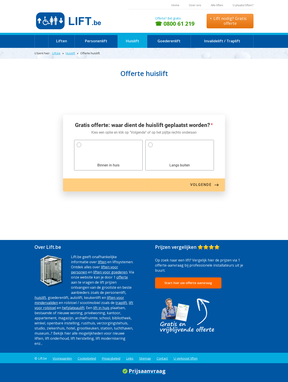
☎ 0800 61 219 (174, 23)
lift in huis (101, 307)
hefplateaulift (73, 307)
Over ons (195, 5)
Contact (162, 358)
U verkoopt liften (186, 358)
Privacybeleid (111, 358)
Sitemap (145, 358)
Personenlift (96, 40)
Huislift (132, 40)
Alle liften (217, 5)
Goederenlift (168, 40)
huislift (40, 297)
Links (129, 358)
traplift (121, 302)
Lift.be (56, 53)
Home (175, 5)
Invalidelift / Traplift (222, 40)
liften (102, 261)
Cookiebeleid (87, 358)
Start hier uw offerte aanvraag (188, 283)
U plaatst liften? (243, 5)
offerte (122, 277)
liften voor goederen (110, 272)
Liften (61, 40)
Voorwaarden (62, 358)
